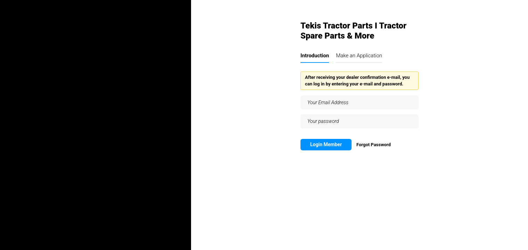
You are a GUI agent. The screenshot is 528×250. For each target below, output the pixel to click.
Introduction (314, 55)
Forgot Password (373, 144)
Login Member (326, 144)
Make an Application (359, 55)
